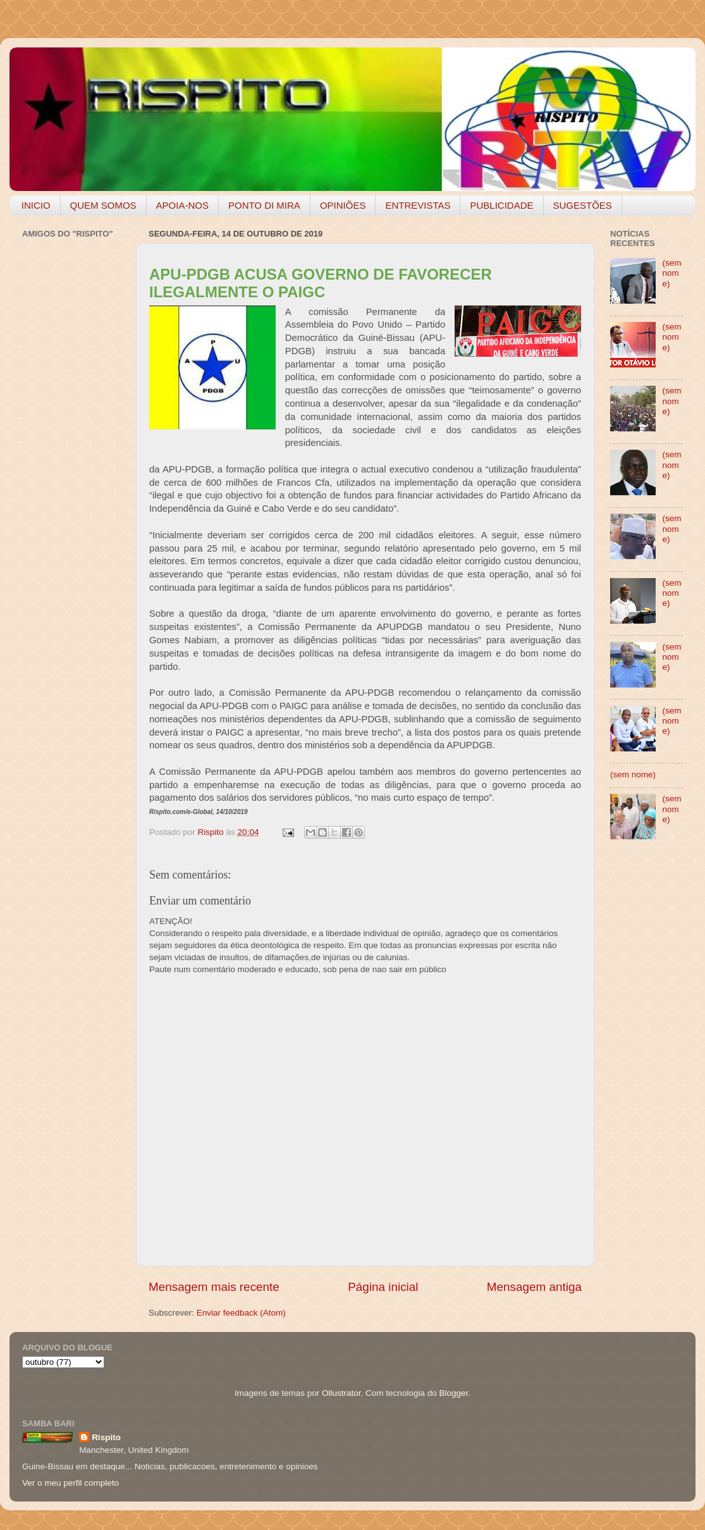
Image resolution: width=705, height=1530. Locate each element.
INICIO (36, 205)
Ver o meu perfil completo (70, 1483)
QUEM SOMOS (103, 205)
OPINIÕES (343, 205)
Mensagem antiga (534, 1286)
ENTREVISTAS (417, 205)
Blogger (453, 1393)
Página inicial (383, 1286)
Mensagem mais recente (214, 1286)
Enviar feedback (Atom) (241, 1312)
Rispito (106, 1437)
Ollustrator (341, 1393)
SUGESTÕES (582, 205)
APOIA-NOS (182, 205)
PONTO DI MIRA (264, 205)
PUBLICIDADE (501, 205)
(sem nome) (671, 273)
